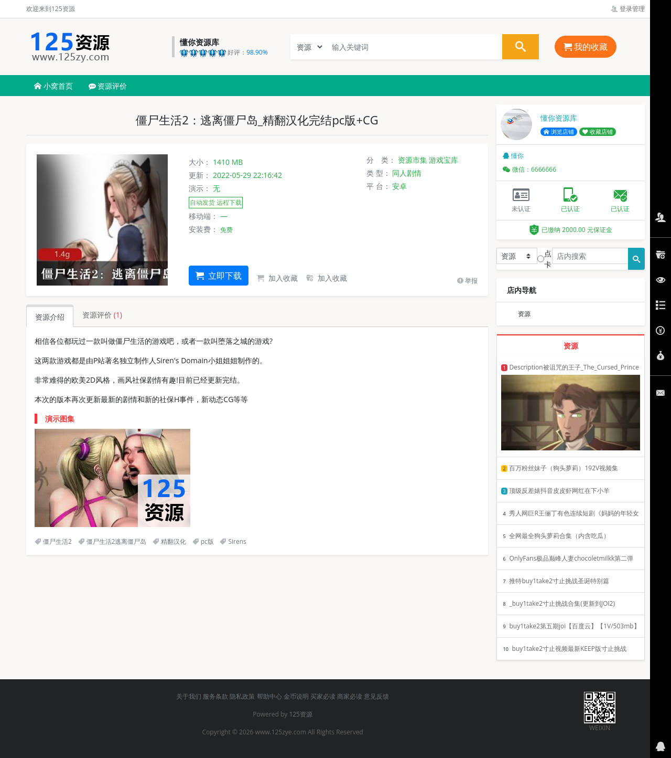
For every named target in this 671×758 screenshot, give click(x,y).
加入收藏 (277, 278)
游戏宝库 (443, 160)
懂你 (513, 155)
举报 (467, 280)
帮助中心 (269, 696)
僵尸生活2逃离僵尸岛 (112, 541)
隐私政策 (242, 696)
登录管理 (628, 8)
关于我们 (188, 696)
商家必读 (349, 696)
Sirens (233, 541)
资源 (524, 313)
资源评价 (108, 86)
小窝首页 (53, 86)
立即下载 (219, 275)
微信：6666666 (529, 169)
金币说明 (296, 696)
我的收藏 (586, 46)
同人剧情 (406, 173)
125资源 (300, 714)
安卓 (399, 186)
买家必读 (323, 696)
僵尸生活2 (53, 541)
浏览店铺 (559, 131)
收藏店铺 (597, 131)
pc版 (203, 541)
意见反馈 (376, 696)
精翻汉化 (169, 541)
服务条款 (215, 696)
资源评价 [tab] (102, 315)
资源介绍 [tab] (49, 317)
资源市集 (412, 160)
